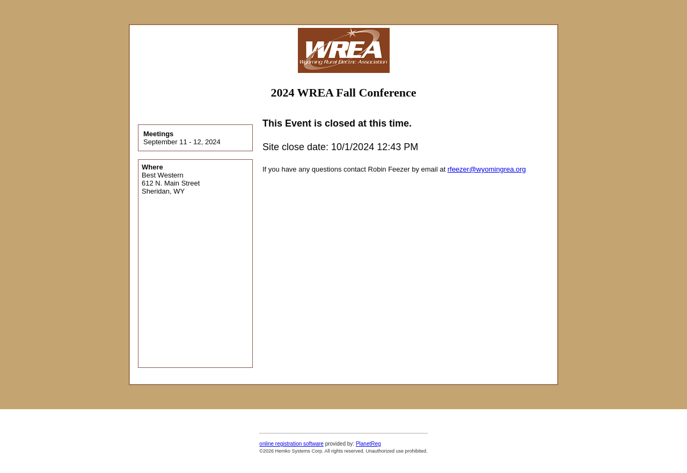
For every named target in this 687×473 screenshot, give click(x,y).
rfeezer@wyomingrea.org (487, 169)
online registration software (291, 444)
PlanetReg (368, 444)
